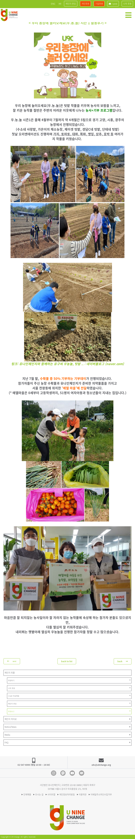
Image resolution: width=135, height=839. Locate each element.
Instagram (53, 773)
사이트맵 (51, 794)
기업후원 (99, 3)
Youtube (72, 773)
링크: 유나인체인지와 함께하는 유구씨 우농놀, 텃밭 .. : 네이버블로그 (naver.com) (67, 363)
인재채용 (27, 794)
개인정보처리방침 (67, 794)
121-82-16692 (76, 785)
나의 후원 (127, 3)
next (11, 661)
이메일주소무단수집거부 (101, 794)
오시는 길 (39, 794)
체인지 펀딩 (71, 3)
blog (81, 773)
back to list (66, 661)
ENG (53, 3)
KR (60, 3)
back (122, 661)
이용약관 (82, 794)
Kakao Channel (63, 773)
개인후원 (85, 3)
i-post (113, 3)
